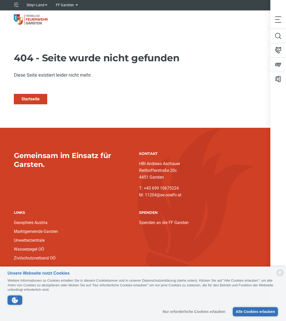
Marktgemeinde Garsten (36, 231)
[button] (15, 300)
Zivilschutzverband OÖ (35, 258)
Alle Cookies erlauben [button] (255, 312)
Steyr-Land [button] (35, 5)
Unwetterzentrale (29, 240)
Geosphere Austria (30, 222)
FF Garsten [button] (65, 5)
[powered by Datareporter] (280, 276)
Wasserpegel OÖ (29, 249)
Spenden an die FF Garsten (164, 222)
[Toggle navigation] (278, 19)
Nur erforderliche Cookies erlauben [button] (194, 312)
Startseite (30, 98)
